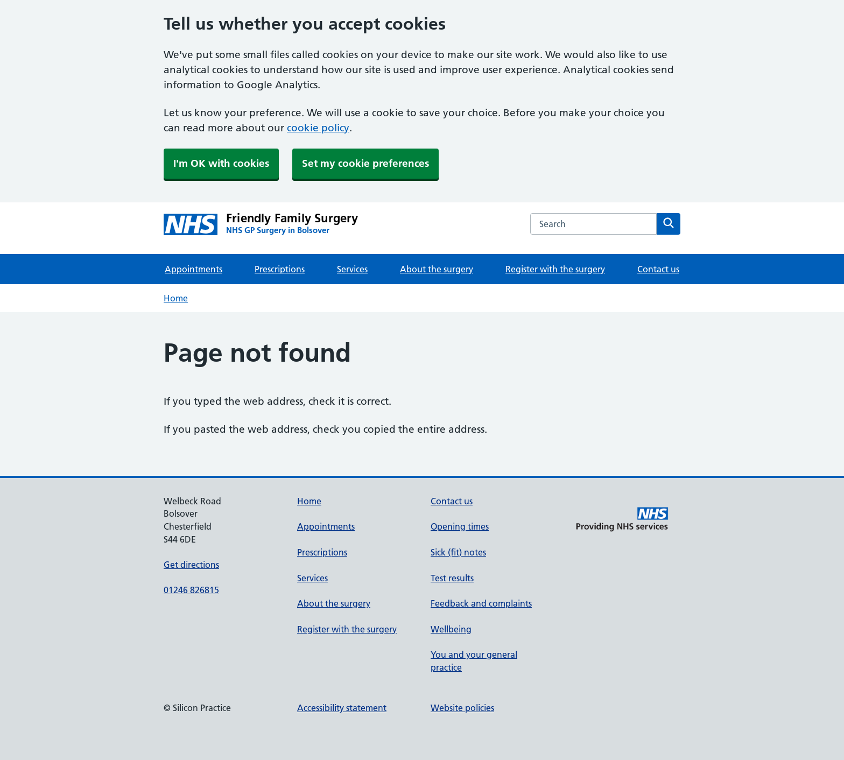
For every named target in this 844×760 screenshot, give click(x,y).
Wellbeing (451, 629)
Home (176, 298)
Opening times (460, 526)
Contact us (658, 269)
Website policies (462, 707)
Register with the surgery (555, 269)
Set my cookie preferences (365, 163)
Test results (452, 578)
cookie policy (318, 128)
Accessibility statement (341, 707)
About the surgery (436, 269)
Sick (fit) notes (458, 552)
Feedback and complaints (481, 603)
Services (352, 269)
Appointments (193, 269)
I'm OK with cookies (221, 163)
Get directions (191, 564)
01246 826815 (191, 590)
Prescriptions (280, 269)
